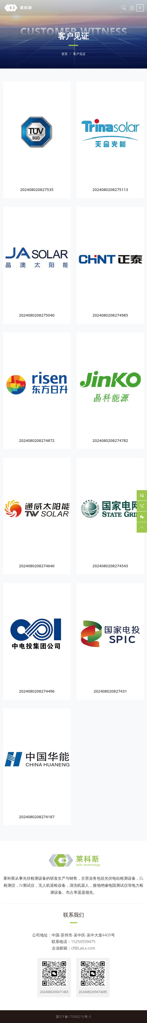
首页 (64, 54)
